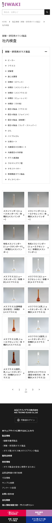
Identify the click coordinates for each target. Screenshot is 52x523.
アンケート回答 (9, 487)
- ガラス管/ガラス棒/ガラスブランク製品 (20, 450)
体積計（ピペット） (16, 82)
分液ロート (12, 141)
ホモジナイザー (14, 168)
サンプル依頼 (8, 482)
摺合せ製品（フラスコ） (18, 109)
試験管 (10, 71)
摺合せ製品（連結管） (17, 119)
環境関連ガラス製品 (16, 174)
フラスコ (11, 65)
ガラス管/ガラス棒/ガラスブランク (39, 520)
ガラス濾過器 (13, 157)
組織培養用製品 (39, 513)
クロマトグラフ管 (15, 163)
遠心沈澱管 (12, 76)
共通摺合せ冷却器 (15, 152)
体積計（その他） (15, 103)
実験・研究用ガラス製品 (13, 520)
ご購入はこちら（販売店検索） (13, 513)
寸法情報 (6, 477)
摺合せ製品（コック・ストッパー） (23, 125)
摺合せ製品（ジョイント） (19, 114)
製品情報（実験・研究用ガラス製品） (26, 21)
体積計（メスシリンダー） (19, 87)
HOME (4, 21)
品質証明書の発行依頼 (12, 472)
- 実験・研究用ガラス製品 (13, 445)
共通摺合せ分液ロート (17, 147)
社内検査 (5, 25)
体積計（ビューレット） (18, 98)
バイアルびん (13, 136)
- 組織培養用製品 (9, 440)
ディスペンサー (14, 179)
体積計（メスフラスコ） (18, 92)
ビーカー (11, 60)
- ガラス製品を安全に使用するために (18, 466)
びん (10, 130)
